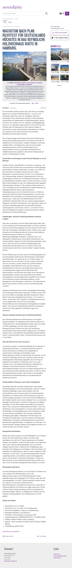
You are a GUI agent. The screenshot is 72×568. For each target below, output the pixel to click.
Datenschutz (57, 557)
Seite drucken (9, 536)
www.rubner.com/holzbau (11, 531)
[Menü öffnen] (67, 13)
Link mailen (42, 536)
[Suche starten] (46, 13)
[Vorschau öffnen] (24, 66)
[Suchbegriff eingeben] (25, 13)
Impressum (57, 554)
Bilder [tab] (10, 22)
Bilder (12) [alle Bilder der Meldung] (56, 46)
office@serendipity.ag (10, 561)
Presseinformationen (8, 19)
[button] (61, 13)
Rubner (16, 19)
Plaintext (43, 108)
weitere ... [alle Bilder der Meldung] (60, 85)
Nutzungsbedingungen (60, 556)
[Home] (16, 7)
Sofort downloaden (59, 32)
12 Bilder (36, 103)
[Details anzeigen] (68, 61)
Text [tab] (5, 22)
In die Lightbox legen (60, 37)
